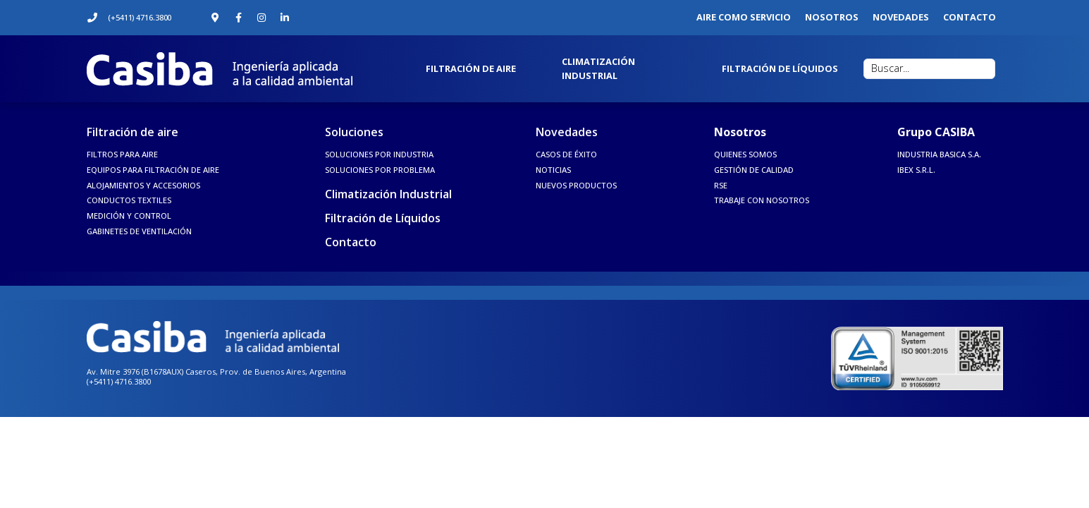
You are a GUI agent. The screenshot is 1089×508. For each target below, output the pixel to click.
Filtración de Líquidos (383, 218)
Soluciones (354, 132)
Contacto (350, 242)
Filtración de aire (132, 132)
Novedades (567, 132)
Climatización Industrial (388, 194)
